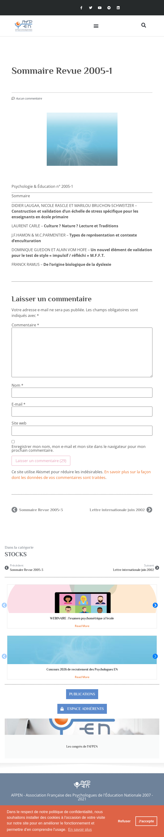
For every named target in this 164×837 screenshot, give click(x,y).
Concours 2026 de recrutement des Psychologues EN (82, 669)
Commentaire (25, 325)
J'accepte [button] (146, 821)
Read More (82, 626)
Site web (19, 423)
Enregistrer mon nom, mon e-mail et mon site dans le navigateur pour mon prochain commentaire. (79, 448)
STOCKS (16, 554)
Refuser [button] (124, 821)
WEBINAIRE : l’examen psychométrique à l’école (82, 618)
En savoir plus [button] (80, 830)
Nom (17, 385)
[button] (96, 26)
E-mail (18, 404)
